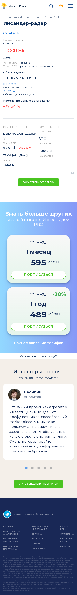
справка (37, 534)
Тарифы (36, 543)
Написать (37, 538)
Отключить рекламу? (38, 356)
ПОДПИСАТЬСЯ (38, 275)
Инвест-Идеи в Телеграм (26, 514)
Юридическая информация (40, 527)
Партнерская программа (10, 547)
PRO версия (61, 6)
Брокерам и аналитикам (10, 540)
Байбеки (65, 546)
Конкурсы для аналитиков (12, 532)
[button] (26, 468)
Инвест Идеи (64, 527)
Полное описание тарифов (38, 343)
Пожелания (39, 548)
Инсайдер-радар (32, 17)
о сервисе (9, 526)
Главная (11, 17)
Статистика (67, 534)
